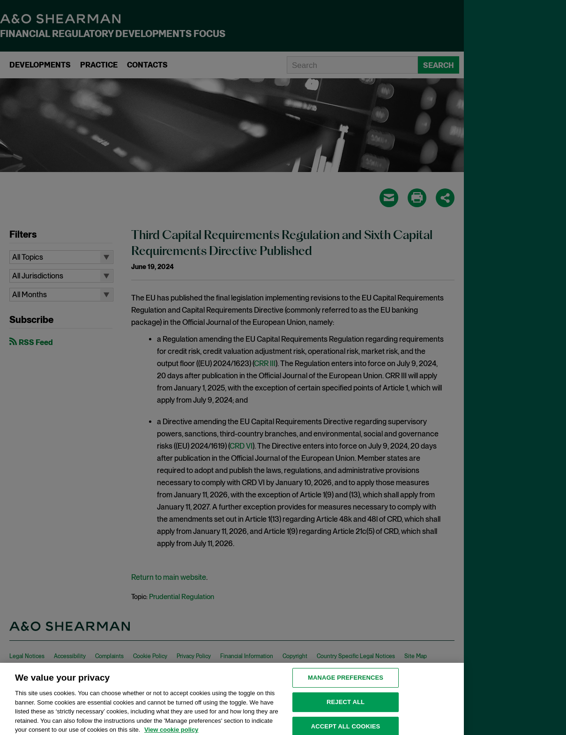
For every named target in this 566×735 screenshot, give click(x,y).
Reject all (346, 707)
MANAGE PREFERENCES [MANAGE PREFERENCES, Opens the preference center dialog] (345, 683)
